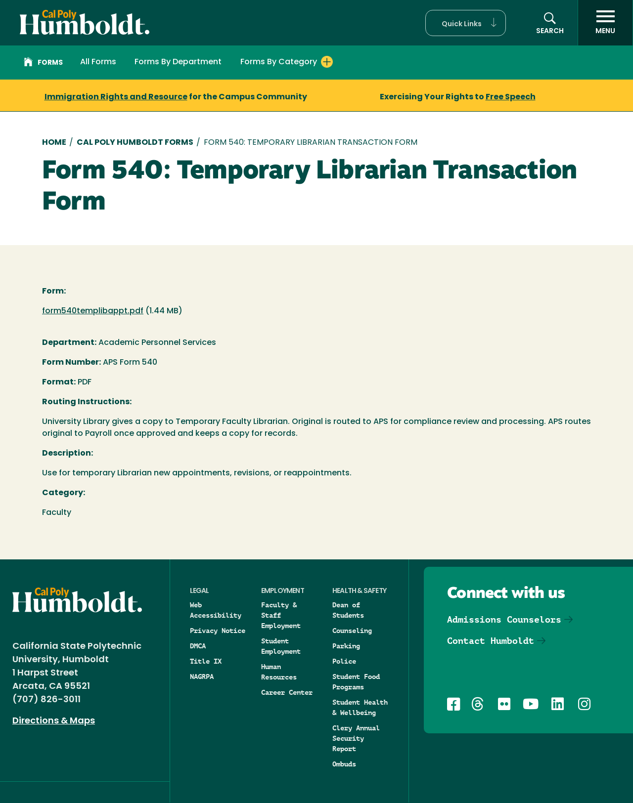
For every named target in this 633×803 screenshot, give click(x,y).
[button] (465, 23)
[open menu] (605, 22)
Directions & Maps (53, 721)
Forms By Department (178, 62)
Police (344, 661)
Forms (43, 63)
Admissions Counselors (504, 619)
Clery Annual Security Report (356, 738)
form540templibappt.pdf (92, 311)
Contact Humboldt (490, 640)
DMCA (198, 646)
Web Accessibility (215, 610)
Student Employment (281, 646)
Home (54, 143)
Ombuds (344, 764)
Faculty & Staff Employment (281, 615)
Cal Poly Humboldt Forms (135, 143)
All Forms (98, 62)
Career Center (287, 692)
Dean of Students (348, 610)
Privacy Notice (217, 630)
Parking (346, 646)
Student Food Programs (356, 682)
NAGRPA (202, 676)
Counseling (352, 630)
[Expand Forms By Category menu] (327, 62)
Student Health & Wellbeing (360, 707)
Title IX (206, 661)
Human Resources (279, 672)
